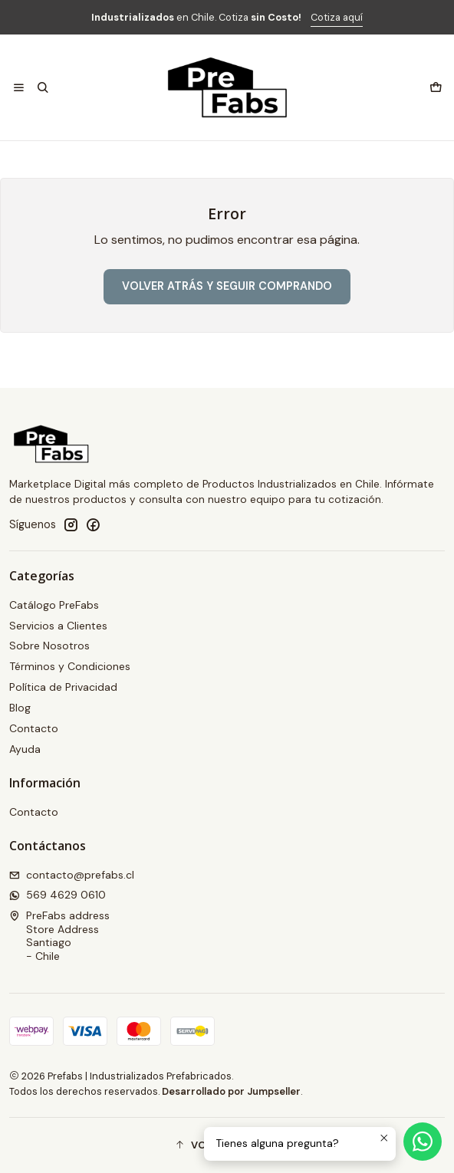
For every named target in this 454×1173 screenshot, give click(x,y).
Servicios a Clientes (58, 625)
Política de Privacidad (63, 687)
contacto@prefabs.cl (71, 875)
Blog (20, 708)
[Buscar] (42, 87)
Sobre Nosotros (49, 645)
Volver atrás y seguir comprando (227, 286)
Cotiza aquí (337, 17)
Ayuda (25, 749)
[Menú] (18, 87)
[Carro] (435, 87)
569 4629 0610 (57, 895)
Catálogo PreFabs (54, 605)
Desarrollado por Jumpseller (231, 1091)
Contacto (33, 728)
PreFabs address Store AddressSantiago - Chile (59, 936)
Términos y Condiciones (69, 666)
